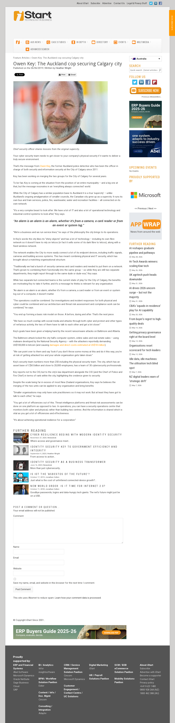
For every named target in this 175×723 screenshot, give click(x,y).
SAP (15, 689)
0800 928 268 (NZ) (149, 689)
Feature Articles (21, 57)
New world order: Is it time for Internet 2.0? (68, 486)
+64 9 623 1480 (148, 686)
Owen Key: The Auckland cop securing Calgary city (57, 57)
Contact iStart (147, 679)
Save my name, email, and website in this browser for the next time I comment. (54, 582)
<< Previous (141, 208)
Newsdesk (52, 438)
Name (16, 546)
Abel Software (20, 672)
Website (17, 568)
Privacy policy (147, 682)
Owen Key (45, 166)
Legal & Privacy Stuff (137, 3)
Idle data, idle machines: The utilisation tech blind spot (143, 363)
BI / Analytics (46, 665)
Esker (41, 685)
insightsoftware (47, 672)
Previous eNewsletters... (152, 97)
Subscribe (95, 3)
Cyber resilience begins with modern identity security (76, 434)
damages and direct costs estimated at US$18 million (77, 345)
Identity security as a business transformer (68, 461)
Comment (18, 516)
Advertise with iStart (150, 672)
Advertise (106, 3)
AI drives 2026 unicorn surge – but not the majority (142, 292)
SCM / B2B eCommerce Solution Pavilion (123, 669)
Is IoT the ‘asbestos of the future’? (60, 474)
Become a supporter (150, 675)
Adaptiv (42, 713)
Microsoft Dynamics (23, 675)
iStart (92, 668)
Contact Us (119, 3)
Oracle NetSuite (21, 679)
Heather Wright (63, 68)
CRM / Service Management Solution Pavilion (73, 669)
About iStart (83, 3)
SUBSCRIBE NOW (172, 23)
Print (62, 75)
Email (71, 75)
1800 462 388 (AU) (149, 693)
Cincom (43, 699)
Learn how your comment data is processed (78, 597)
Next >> (152, 208)
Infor (41, 668)
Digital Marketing (98, 665)
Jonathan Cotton (52, 477)
